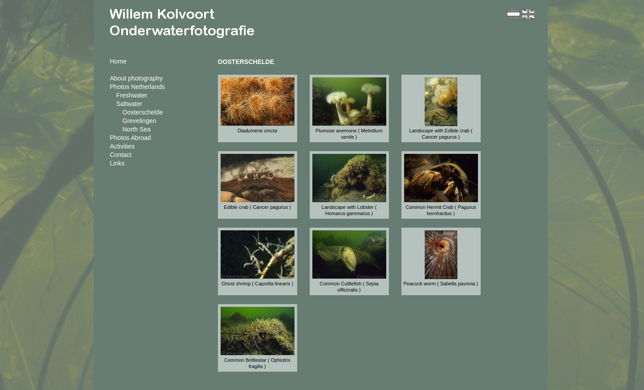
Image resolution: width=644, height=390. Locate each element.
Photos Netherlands (137, 86)
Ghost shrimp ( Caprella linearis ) (258, 283)
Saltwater (129, 103)
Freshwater (132, 95)
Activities (122, 146)
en (528, 14)
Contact (121, 154)
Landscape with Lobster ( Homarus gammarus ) (349, 210)
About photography (136, 78)
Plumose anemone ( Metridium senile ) (349, 134)
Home (118, 61)
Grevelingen (140, 120)
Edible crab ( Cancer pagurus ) (257, 207)
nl (513, 14)
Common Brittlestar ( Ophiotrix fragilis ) (257, 363)
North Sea (137, 129)
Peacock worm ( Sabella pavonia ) (441, 283)
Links (117, 163)
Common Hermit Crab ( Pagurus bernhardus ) (440, 210)
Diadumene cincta (257, 130)
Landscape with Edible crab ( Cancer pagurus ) (440, 134)
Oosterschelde (143, 112)
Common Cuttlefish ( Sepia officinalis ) (349, 286)
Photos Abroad (130, 137)
